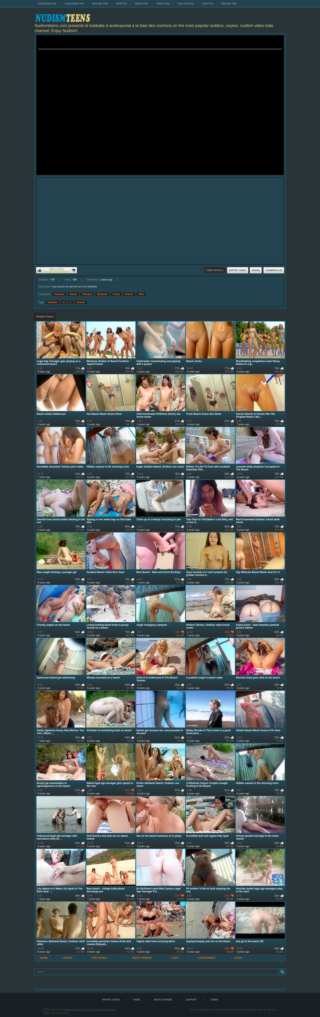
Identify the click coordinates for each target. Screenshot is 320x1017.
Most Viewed (142, 957)
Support (191, 999)
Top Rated (99, 957)
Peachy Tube (163, 3)
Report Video (237, 270)
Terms (214, 999)
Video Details (214, 270)
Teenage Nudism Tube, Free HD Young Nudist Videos (89, 1009)
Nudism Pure (141, 3)
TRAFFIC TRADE (111, 999)
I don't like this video (73, 270)
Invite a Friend (163, 999)
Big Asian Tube (229, 3)
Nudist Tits (121, 3)
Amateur (59, 294)
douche (81, 302)
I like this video (39, 270)
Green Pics (207, 3)
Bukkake (102, 294)
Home (44, 957)
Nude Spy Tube (100, 3)
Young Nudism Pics (74, 3)
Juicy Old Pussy (186, 3)
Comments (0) (274, 270)
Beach (73, 294)
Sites (238, 957)
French (129, 294)
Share (256, 270)
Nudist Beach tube (47, 3)
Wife (141, 294)
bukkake (53, 302)
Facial (116, 294)
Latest (67, 957)
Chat (175, 957)
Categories (206, 957)
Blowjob (87, 294)
